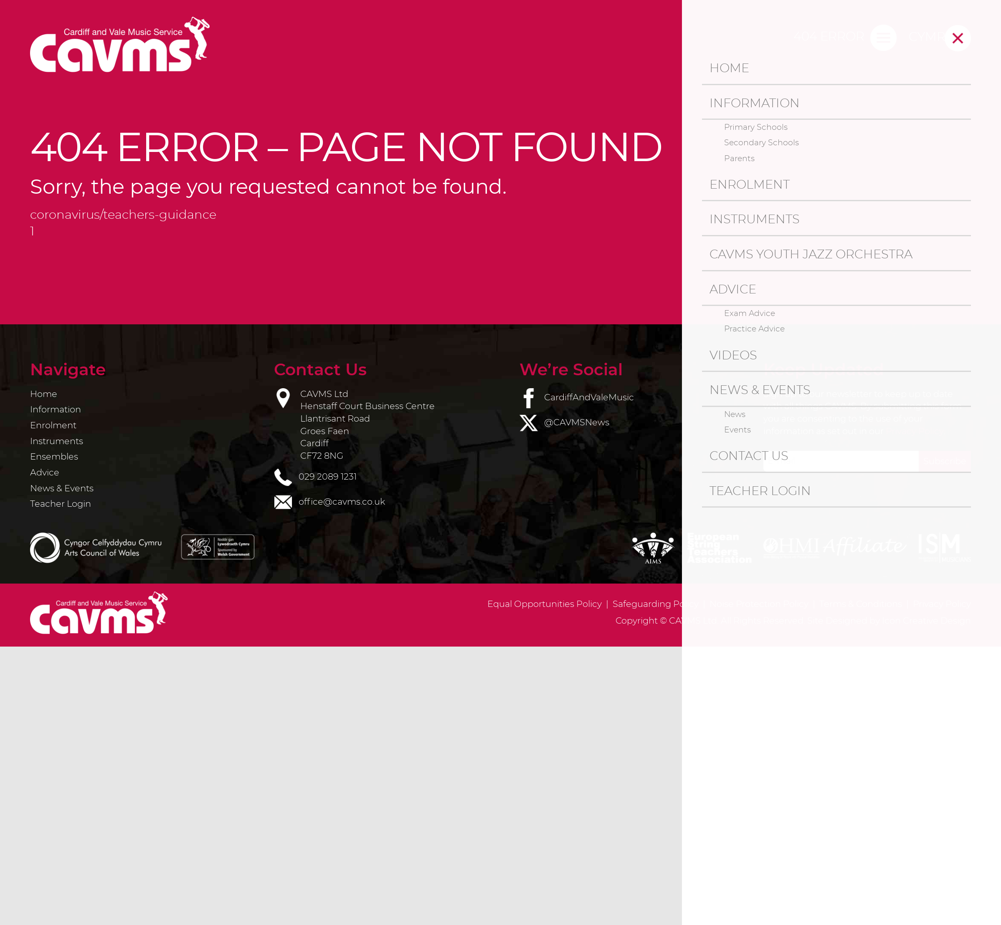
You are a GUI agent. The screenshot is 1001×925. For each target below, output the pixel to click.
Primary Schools (756, 127)
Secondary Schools (761, 143)
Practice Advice (754, 329)
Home (729, 69)
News (734, 414)
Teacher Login (760, 491)
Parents (739, 158)
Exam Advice (749, 313)
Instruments (755, 220)
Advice (733, 290)
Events (737, 430)
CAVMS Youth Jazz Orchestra (811, 255)
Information (755, 104)
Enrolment (750, 185)
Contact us (749, 456)
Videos (733, 356)
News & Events (760, 390)
